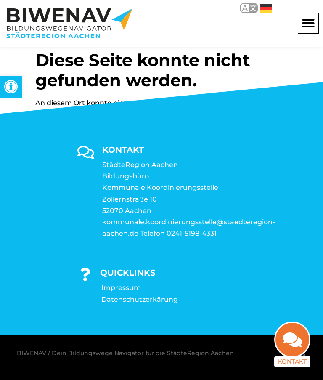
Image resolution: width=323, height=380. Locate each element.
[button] (308, 23)
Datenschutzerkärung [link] (139, 299)
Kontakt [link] (292, 361)
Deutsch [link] (266, 8)
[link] (11, 87)
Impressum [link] (121, 288)
